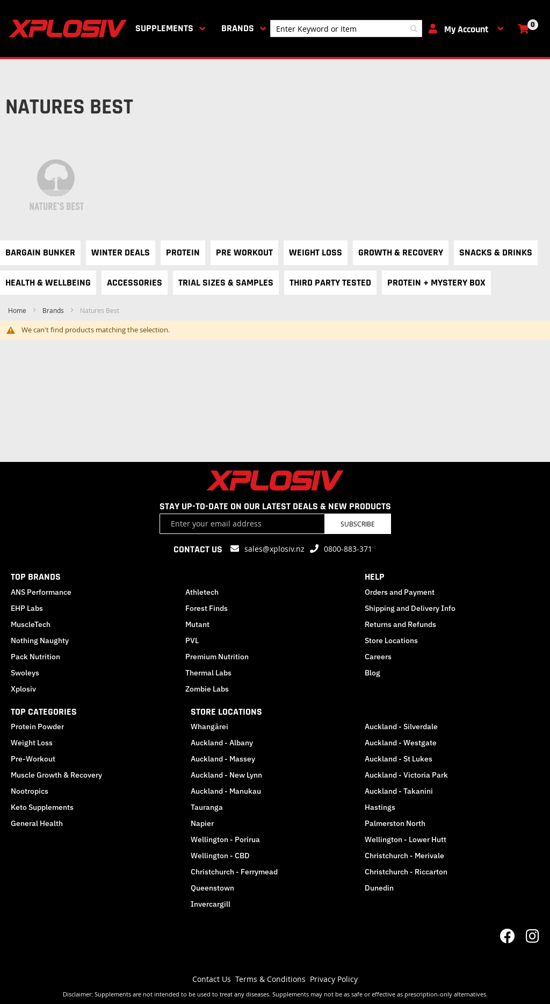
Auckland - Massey (223, 759)
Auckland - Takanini (399, 791)
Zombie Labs (207, 689)
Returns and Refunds (400, 624)
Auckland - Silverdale (401, 726)
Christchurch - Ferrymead (234, 872)
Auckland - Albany (222, 742)
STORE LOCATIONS (226, 712)
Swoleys (25, 673)
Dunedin (379, 888)
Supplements (164, 28)
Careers (378, 656)
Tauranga (207, 807)
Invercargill (210, 904)
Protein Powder (37, 726)
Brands (237, 28)
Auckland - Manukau (226, 791)
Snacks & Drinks (495, 252)
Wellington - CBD (220, 855)
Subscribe (358, 523)
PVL (192, 640)
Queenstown (212, 888)
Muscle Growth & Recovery (56, 775)
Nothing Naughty (40, 640)
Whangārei (209, 726)
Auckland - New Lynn (226, 775)
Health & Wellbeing (48, 282)
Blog (372, 673)
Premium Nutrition (217, 656)
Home (18, 310)
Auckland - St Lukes (398, 759)
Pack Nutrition (35, 656)
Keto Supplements (42, 807)
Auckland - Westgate (401, 742)
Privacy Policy (334, 979)
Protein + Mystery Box (436, 282)
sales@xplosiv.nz (274, 549)
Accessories (134, 282)
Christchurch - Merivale (404, 855)
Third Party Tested (330, 282)
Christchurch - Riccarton (406, 872)
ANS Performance (41, 592)
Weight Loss (315, 252)
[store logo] (70, 28)
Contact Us (211, 979)
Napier (202, 823)
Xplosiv (23, 689)
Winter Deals (120, 252)
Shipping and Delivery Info (410, 608)
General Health (37, 823)
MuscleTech (30, 624)
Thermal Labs (208, 673)
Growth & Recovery (400, 252)
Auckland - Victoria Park (406, 775)
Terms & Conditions (270, 979)
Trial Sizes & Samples (225, 282)
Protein (183, 252)
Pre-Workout (33, 759)
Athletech (202, 592)
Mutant (197, 624)
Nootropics (29, 791)
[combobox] (346, 28)
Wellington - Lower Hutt (405, 839)
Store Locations (391, 640)
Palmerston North (395, 823)
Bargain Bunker (40, 252)
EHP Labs (27, 608)
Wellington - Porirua (225, 839)
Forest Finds (206, 608)
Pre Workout (244, 252)
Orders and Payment (400, 592)
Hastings (380, 807)
